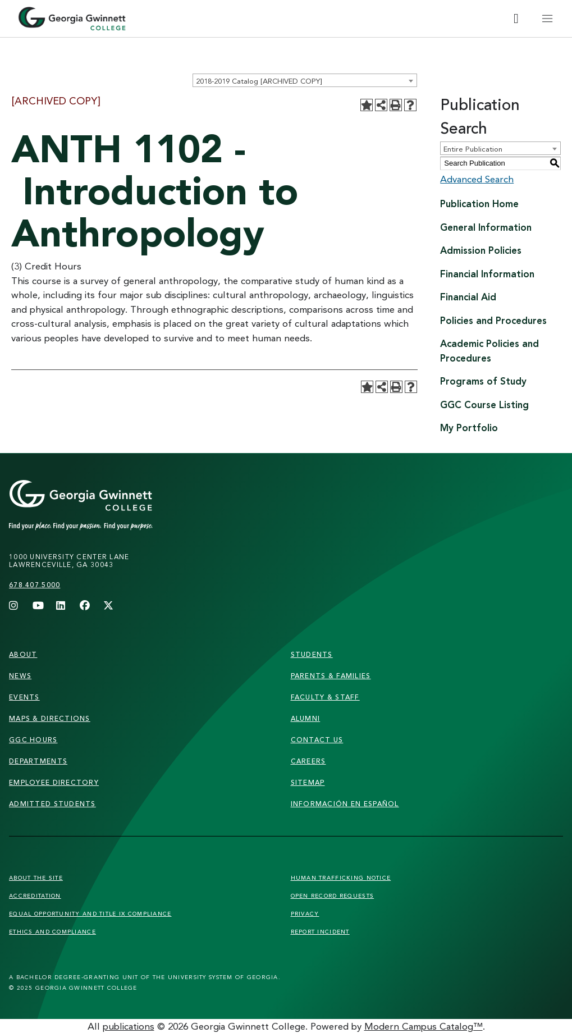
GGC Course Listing (484, 404)
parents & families (331, 675)
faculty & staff (325, 697)
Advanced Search (477, 179)
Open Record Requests (332, 895)
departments (38, 761)
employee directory (54, 782)
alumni (306, 718)
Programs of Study (483, 381)
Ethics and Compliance (52, 931)
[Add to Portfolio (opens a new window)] (366, 105)
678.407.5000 (34, 585)
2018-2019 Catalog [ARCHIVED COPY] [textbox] (259, 80)
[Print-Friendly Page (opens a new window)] (396, 105)
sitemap (308, 782)
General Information (486, 227)
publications (128, 1026)
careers (308, 761)
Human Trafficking (341, 877)
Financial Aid (468, 297)
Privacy (305, 913)
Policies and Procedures (493, 320)
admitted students (52, 803)
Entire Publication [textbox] (472, 148)
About (23, 654)
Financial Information (487, 274)
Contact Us (317, 739)
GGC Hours (33, 739)
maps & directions (49, 718)
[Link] (102, 505)
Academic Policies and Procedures (489, 350)
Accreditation (35, 895)
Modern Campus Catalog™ (423, 1026)
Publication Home (479, 203)
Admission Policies (480, 250)
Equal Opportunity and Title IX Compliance (90, 913)
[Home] (72, 18)
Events (24, 697)
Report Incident (320, 931)
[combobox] (305, 80)
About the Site (36, 877)
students (312, 654)
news (20, 675)
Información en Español (345, 803)
